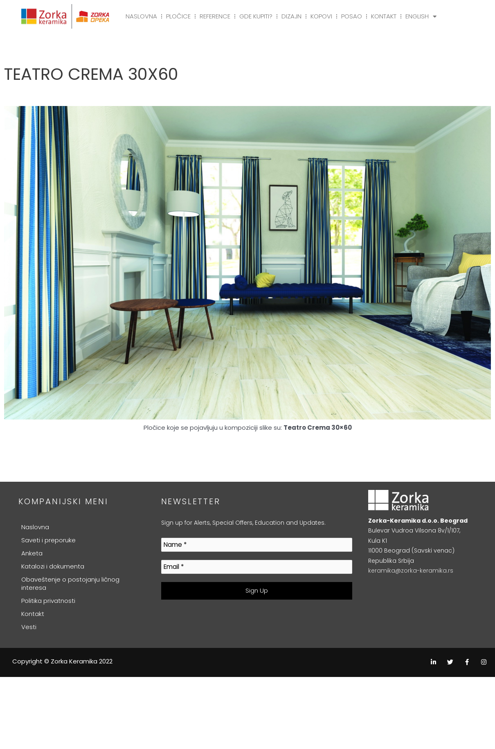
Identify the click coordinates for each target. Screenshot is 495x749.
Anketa (32, 553)
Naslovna (141, 16)
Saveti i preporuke (48, 540)
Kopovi (321, 16)
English (420, 16)
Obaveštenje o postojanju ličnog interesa (70, 583)
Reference (215, 16)
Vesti (28, 627)
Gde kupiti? (255, 16)
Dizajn (291, 16)
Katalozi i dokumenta (52, 566)
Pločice (178, 16)
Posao (351, 16)
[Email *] (257, 567)
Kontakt (383, 16)
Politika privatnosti (48, 600)
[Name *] (257, 545)
